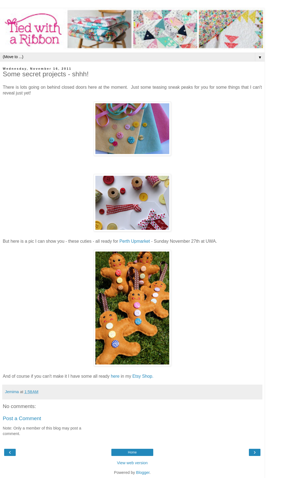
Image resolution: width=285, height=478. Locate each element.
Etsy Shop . (143, 376)
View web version (132, 463)
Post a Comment (22, 418)
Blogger (143, 472)
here (115, 376)
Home (132, 452)
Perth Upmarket (134, 241)
